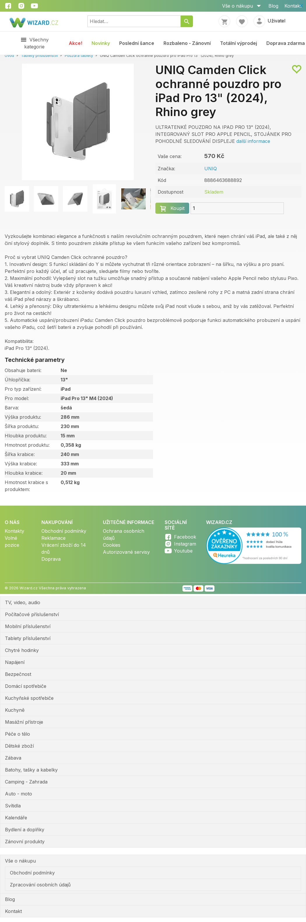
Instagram (185, 544)
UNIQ (210, 168)
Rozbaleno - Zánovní (187, 43)
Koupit (177, 208)
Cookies (111, 545)
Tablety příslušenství (39, 55)
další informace (253, 141)
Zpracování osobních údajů (40, 885)
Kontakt (292, 6)
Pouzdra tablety (79, 55)
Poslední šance (136, 43)
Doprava (51, 559)
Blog (273, 6)
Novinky (101, 43)
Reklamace (53, 538)
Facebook (185, 537)
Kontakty (14, 531)
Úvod (9, 55)
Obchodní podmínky (63, 531)
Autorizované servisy (126, 552)
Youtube (183, 551)
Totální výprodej (238, 43)
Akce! (75, 43)
